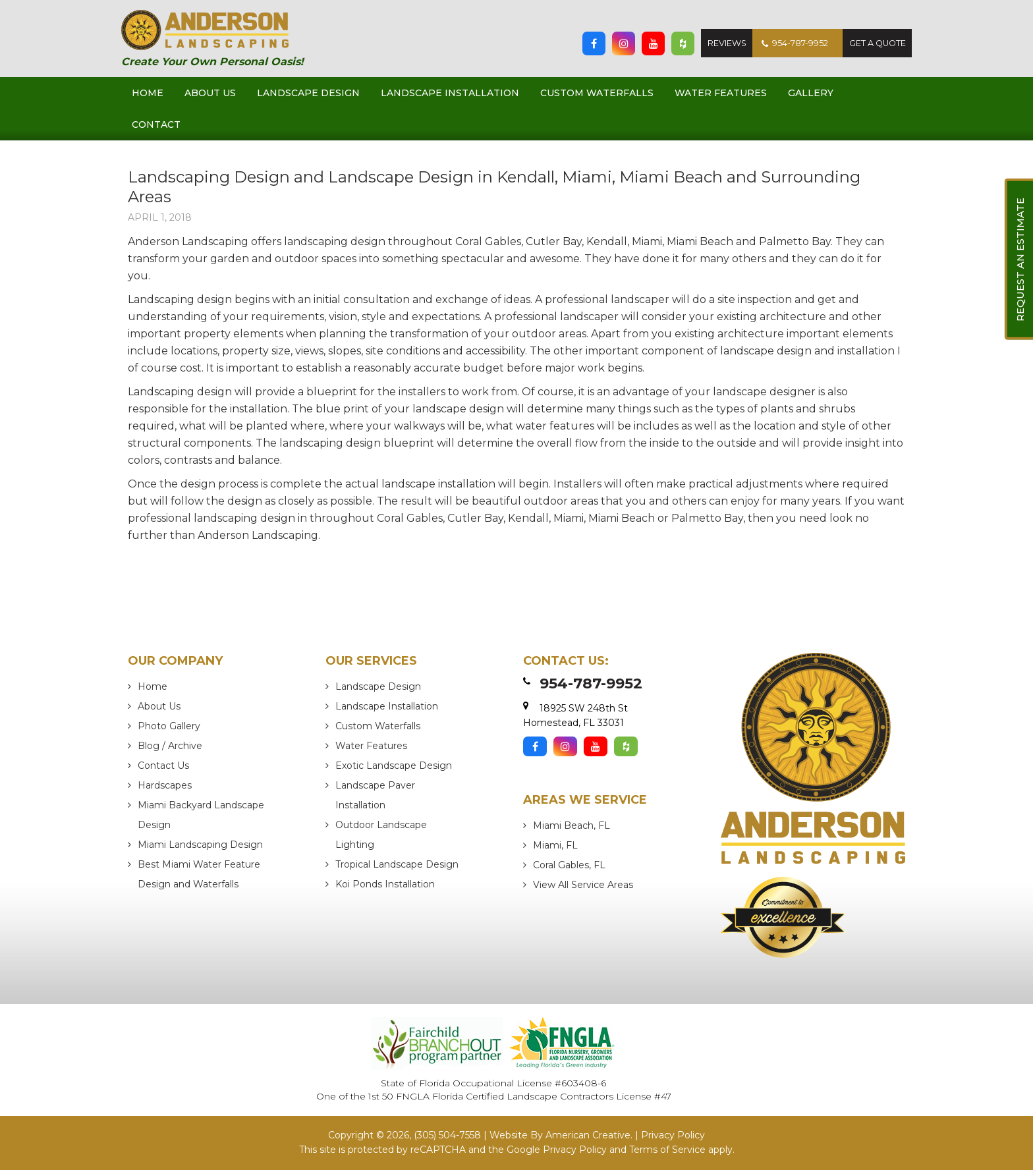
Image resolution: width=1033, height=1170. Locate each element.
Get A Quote (876, 43)
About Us (159, 706)
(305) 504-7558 (447, 1136)
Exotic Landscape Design (393, 765)
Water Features (371, 746)
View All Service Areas (583, 885)
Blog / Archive (170, 746)
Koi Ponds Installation (385, 884)
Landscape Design (378, 686)
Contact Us (163, 765)
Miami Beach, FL (571, 825)
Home (152, 686)
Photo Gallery (169, 726)
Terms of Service (667, 1150)
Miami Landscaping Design (200, 844)
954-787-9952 (790, 43)
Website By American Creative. (560, 1136)
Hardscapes (165, 785)
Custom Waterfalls (377, 726)
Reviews (720, 43)
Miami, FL (555, 845)
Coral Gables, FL (569, 865)
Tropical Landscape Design (397, 864)
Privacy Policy (673, 1136)
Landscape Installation (386, 706)
